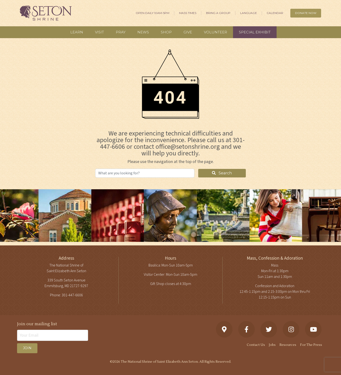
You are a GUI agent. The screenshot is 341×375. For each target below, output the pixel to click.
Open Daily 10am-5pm (152, 13)
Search (222, 173)
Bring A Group (218, 13)
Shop (166, 32)
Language (248, 13)
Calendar (275, 13)
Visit (99, 32)
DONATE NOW (305, 13)
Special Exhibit (255, 32)
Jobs (272, 345)
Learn (76, 32)
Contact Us (256, 345)
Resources (287, 345)
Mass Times (187, 13)
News (143, 32)
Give (188, 32)
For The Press (311, 345)
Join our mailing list (37, 324)
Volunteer (215, 32)
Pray (121, 32)
